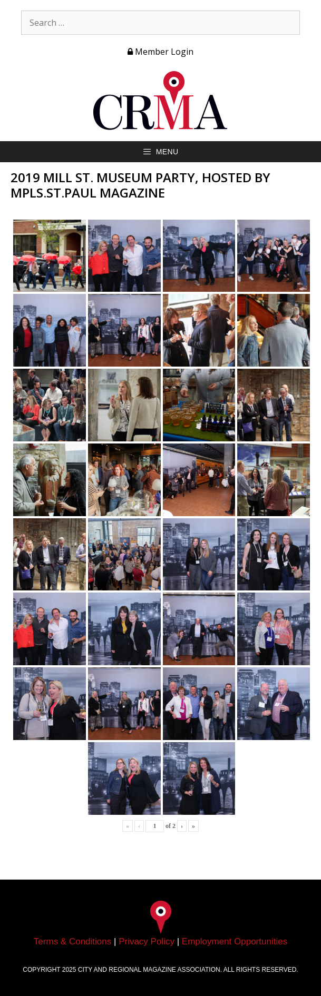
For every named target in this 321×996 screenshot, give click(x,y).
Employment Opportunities (234, 941)
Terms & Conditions (72, 941)
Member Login (160, 51)
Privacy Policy (146, 941)
